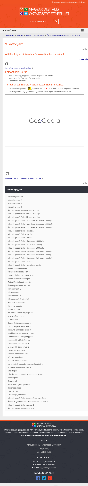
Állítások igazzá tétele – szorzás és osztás (24, 265)
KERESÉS (83, 59)
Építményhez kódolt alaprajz (19, 285)
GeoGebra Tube (44, 452)
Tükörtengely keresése (17, 395)
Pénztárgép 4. (13, 378)
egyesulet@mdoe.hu (48, 468)
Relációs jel (12, 381)
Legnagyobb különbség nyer (19, 340)
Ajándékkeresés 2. (15, 200)
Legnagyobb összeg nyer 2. (18, 347)
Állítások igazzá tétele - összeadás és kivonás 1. (27, 398)
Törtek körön (13, 391)
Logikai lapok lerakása (16, 350)
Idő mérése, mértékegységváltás (20, 313)
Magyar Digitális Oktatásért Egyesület (44, 445)
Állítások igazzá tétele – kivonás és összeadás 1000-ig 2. (30, 224)
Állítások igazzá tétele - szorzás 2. (21, 408)
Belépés (82, 2)
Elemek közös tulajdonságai (19, 279)
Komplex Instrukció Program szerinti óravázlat (24, 178)
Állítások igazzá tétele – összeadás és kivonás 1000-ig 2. (30, 255)
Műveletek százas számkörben (20, 367)
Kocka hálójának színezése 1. (19, 323)
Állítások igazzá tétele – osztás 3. (21, 238)
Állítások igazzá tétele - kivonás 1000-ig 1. (24, 210)
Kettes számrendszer (16, 316)
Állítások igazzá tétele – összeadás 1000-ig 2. (26, 245)
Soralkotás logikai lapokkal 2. (19, 384)
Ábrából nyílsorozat (15, 197)
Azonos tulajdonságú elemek (19, 272)
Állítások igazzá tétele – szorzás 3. (21, 262)
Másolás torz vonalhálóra (17, 361)
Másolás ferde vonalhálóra (18, 354)
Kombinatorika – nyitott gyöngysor (21, 333)
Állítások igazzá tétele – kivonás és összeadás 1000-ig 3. (30, 227)
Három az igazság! (15, 306)
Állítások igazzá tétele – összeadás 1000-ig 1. (26, 241)
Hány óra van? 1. (14, 289)
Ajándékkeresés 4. (15, 207)
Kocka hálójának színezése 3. (19, 330)
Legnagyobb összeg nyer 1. (18, 344)
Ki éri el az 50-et (14, 320)
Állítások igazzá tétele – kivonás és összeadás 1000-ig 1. (30, 221)
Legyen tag (44, 448)
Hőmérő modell (14, 309)
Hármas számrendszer (17, 303)
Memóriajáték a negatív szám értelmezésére (25, 364)
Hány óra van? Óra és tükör (18, 299)
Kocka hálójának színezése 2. (19, 326)
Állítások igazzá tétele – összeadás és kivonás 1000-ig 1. (30, 251)
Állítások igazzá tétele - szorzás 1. (21, 405)
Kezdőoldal (10, 30)
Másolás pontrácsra (15, 357)
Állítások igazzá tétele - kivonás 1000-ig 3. (24, 217)
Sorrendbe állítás (14, 388)
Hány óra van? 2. (14, 292)
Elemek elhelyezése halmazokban (21, 275)
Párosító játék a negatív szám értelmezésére (25, 374)
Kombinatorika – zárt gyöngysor (20, 337)
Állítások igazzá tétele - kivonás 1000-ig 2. (24, 214)
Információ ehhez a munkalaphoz (19, 68)
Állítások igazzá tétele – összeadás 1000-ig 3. (26, 248)
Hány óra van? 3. (14, 296)
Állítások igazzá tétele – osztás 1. (21, 231)
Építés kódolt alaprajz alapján (19, 282)
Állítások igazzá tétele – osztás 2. (21, 234)
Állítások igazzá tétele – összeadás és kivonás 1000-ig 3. (30, 258)
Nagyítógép (12, 371)
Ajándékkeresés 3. (15, 204)
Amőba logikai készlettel (17, 268)
